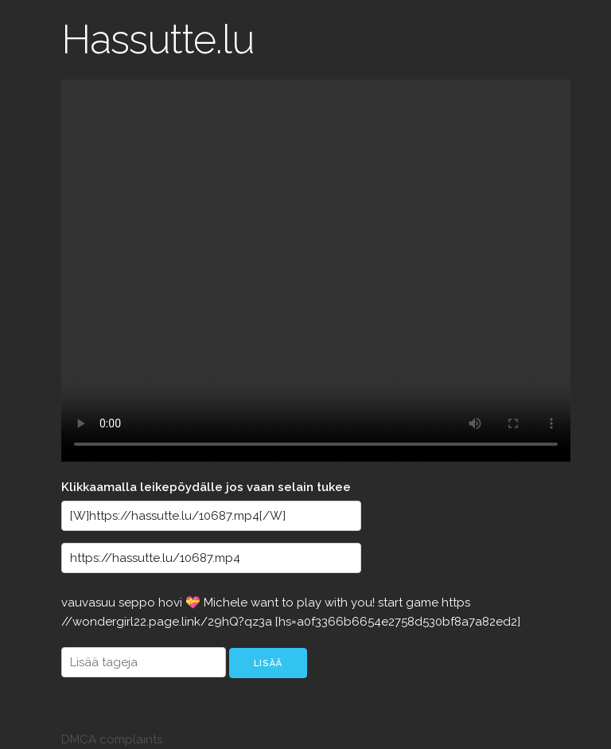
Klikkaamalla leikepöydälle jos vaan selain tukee (206, 487)
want (266, 602)
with (338, 602)
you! (364, 602)
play (311, 602)
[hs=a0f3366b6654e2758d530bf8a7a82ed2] (397, 621)
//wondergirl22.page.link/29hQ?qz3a (168, 621)
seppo (138, 602)
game (424, 602)
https (456, 602)
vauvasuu (90, 602)
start (392, 602)
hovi (171, 602)
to (289, 602)
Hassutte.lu (158, 39)
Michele (227, 602)
